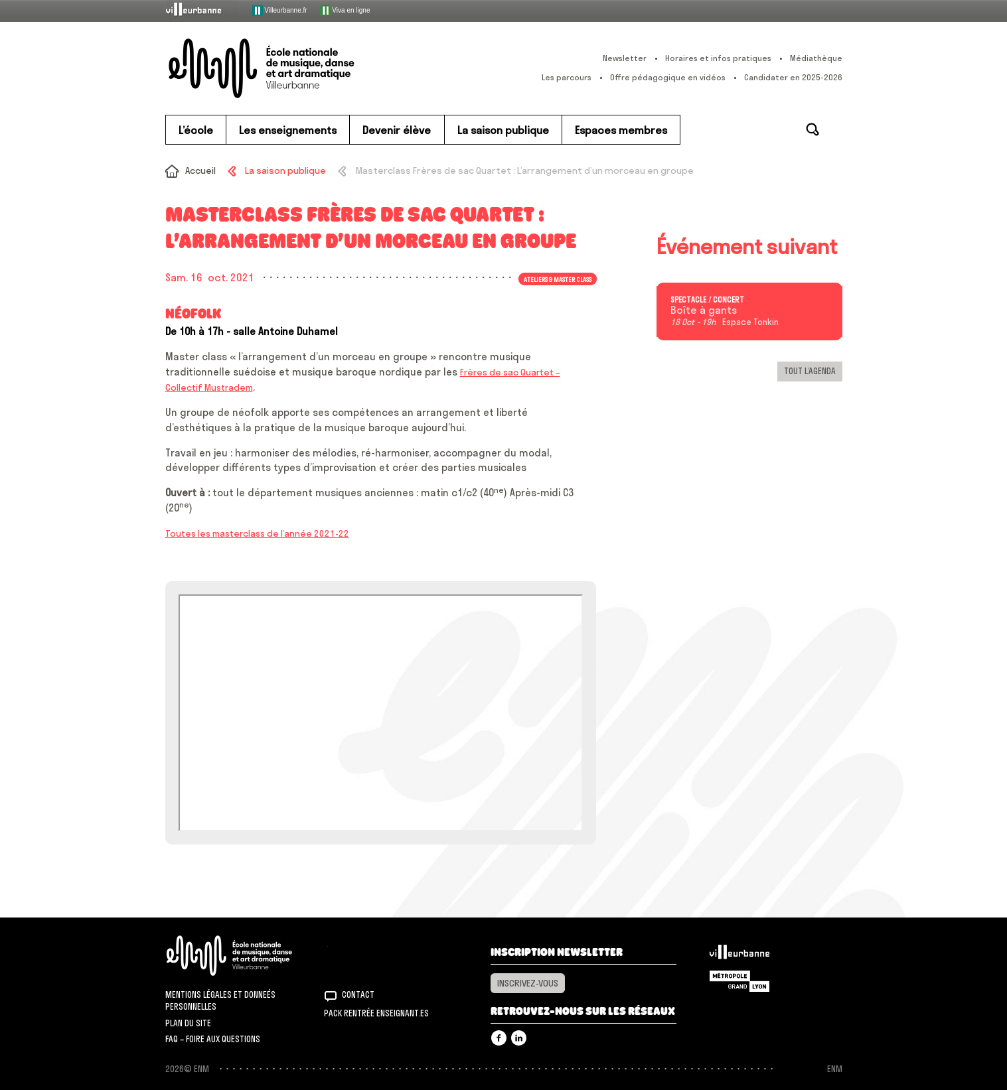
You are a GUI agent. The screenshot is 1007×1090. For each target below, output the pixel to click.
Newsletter (625, 58)
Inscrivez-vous (527, 983)
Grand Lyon (739, 981)
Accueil (200, 170)
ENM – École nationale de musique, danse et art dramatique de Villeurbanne (288, 68)
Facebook (499, 1038)
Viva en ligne (345, 10)
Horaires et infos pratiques (718, 58)
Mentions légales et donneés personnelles (220, 1000)
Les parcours (566, 77)
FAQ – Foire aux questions (212, 1039)
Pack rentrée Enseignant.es (376, 1013)
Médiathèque (816, 58)
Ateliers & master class (557, 279)
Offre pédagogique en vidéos (668, 77)
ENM (246, 955)
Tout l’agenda (810, 371)
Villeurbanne (739, 955)
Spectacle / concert (707, 300)
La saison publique (285, 170)
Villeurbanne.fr (279, 10)
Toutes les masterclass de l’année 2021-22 (257, 533)
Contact (358, 994)
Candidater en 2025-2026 (793, 77)
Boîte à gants (703, 310)
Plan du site (188, 1023)
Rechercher (812, 129)
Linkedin (518, 1038)
